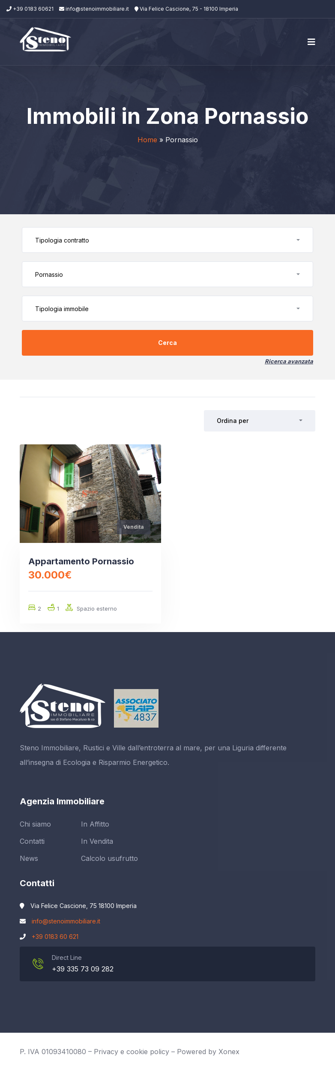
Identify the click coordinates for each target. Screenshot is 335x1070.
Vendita (133, 527)
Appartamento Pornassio (81, 561)
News (29, 858)
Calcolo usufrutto (109, 858)
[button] (167, 240)
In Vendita (97, 841)
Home (147, 139)
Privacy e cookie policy (131, 1051)
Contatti (32, 841)
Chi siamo (35, 824)
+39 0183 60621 (30, 9)
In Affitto (95, 824)
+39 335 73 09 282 (83, 969)
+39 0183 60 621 (55, 936)
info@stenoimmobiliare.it (94, 9)
